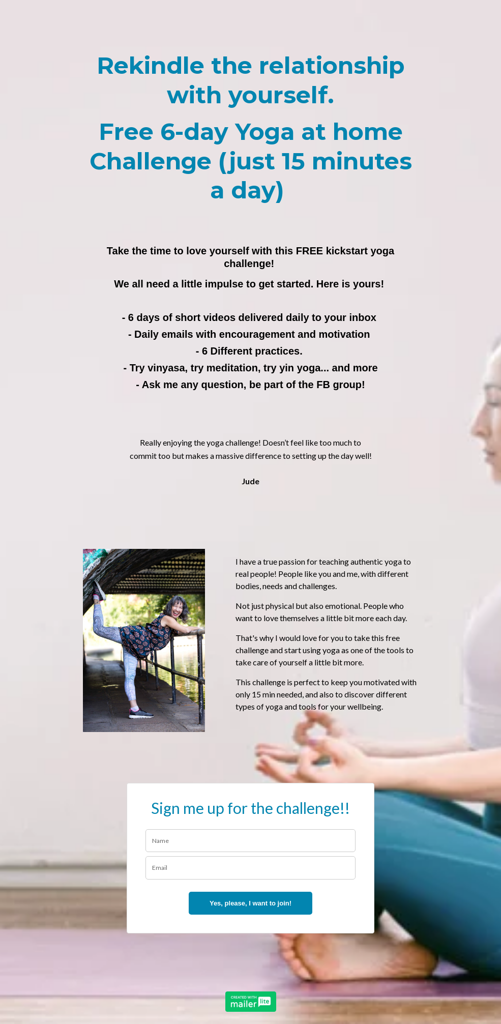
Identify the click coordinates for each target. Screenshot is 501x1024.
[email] (250, 868)
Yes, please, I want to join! (250, 903)
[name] (250, 841)
